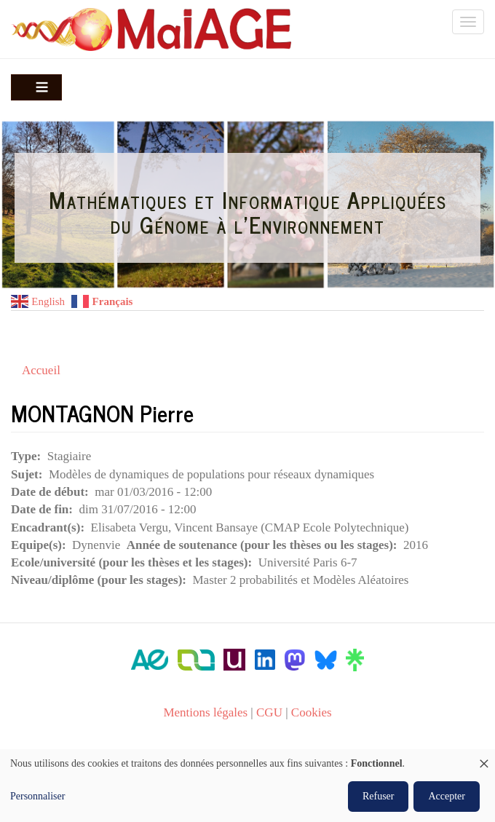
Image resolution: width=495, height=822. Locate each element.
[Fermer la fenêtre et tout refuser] (484, 758)
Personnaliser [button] (37, 796)
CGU (269, 712)
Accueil (41, 370)
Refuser (379, 796)
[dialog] (247, 785)
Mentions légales (205, 712)
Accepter (446, 796)
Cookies (311, 712)
